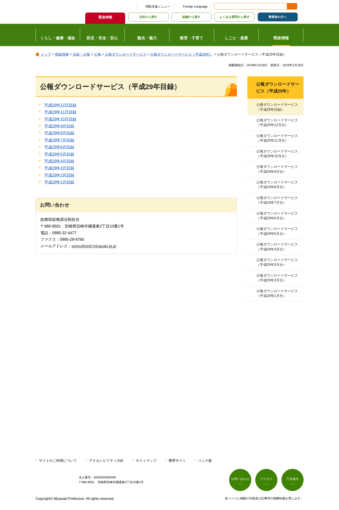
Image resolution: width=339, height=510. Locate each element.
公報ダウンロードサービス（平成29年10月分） (277, 153)
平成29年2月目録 (59, 175)
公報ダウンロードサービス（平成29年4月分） (277, 246)
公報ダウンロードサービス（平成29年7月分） (277, 200)
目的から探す (148, 17)
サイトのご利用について (58, 460)
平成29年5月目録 (59, 154)
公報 (97, 54)
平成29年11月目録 (60, 112)
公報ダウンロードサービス (125, 54)
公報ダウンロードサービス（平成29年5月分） (277, 231)
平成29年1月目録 (59, 182)
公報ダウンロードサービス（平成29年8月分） (277, 184)
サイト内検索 (218, 6)
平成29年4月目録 (59, 161)
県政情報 (62, 54)
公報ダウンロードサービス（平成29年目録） (277, 107)
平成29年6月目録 (59, 147)
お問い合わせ (240, 479)
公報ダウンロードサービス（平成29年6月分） (277, 216)
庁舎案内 (292, 479)
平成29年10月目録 (60, 119)
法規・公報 (81, 54)
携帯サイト (177, 460)
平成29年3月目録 (59, 168)
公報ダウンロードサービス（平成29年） (181, 54)
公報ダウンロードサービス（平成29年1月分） (277, 293)
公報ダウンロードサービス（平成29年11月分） (277, 138)
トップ (46, 54)
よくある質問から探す (234, 17)
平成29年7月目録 (59, 140)
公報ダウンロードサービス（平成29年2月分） (277, 278)
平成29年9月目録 (59, 126)
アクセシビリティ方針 (106, 460)
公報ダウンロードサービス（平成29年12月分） (277, 122)
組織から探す (191, 17)
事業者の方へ (278, 17)
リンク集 (205, 460)
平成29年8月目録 (59, 133)
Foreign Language (195, 6)
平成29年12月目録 (60, 105)
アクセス (266, 479)
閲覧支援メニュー (158, 6)
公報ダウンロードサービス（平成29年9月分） (277, 169)
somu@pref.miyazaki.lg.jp (94, 246)
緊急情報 (105, 17)
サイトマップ (146, 460)
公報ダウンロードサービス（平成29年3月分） (277, 262)
